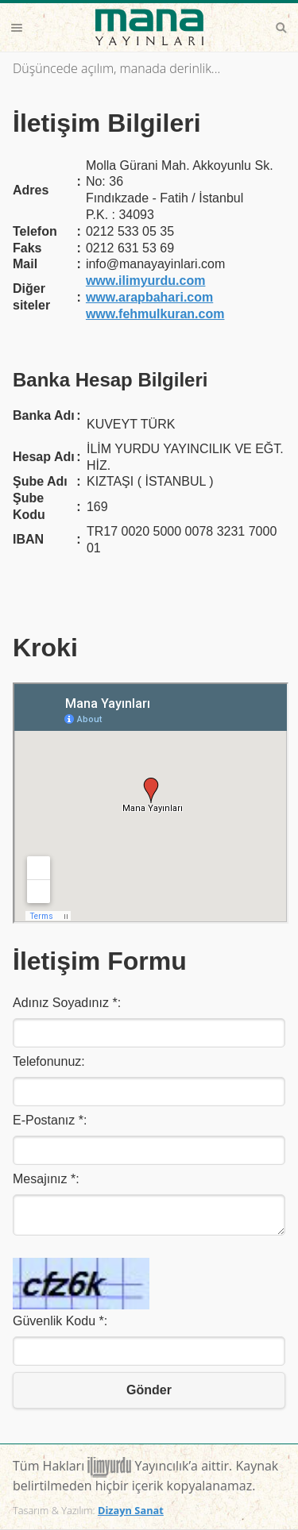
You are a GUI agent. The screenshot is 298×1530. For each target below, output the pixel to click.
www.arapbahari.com (149, 297)
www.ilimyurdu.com (146, 280)
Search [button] (281, 27)
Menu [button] (16, 27)
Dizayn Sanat (131, 1510)
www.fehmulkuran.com (155, 314)
